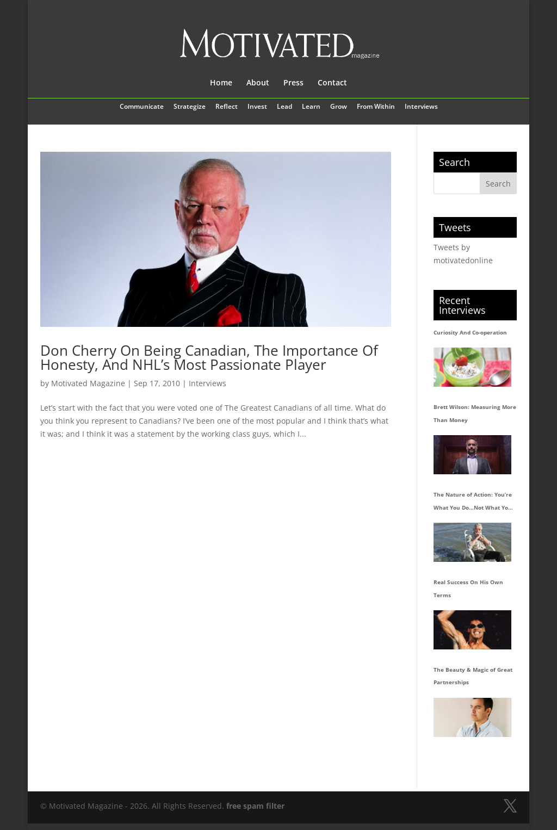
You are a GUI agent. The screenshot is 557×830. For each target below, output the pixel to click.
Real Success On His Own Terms (468, 588)
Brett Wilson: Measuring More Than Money (475, 413)
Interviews (421, 107)
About (257, 83)
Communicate (142, 107)
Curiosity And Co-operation (470, 332)
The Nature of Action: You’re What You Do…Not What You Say (473, 503)
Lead (284, 107)
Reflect (226, 107)
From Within (376, 107)
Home (221, 83)
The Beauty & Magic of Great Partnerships (473, 676)
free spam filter (255, 806)
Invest (257, 107)
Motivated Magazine (88, 383)
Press (293, 83)
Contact (332, 83)
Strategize (190, 107)
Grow (338, 107)
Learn (311, 107)
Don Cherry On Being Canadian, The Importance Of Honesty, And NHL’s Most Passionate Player (209, 357)
